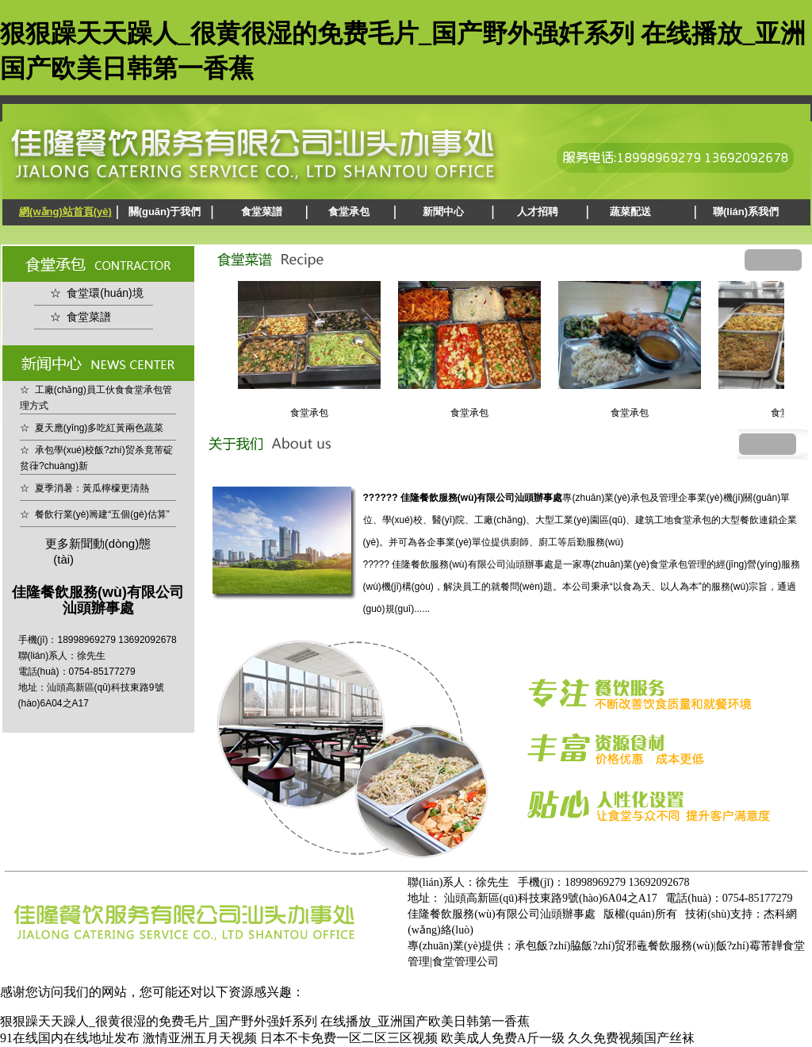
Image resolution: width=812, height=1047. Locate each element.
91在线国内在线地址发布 (70, 1038)
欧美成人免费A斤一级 (503, 1038)
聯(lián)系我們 (746, 211)
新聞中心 (443, 211)
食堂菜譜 (261, 211)
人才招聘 (537, 211)
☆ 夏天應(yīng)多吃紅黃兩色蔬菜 (91, 427)
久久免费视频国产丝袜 (631, 1038)
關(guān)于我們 (164, 211)
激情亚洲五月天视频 (200, 1038)
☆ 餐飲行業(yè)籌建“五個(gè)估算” (95, 514)
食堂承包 (349, 211)
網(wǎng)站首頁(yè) (65, 211)
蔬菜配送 (630, 211)
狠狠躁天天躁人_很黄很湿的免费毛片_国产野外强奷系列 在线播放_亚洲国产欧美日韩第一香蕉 (265, 1021)
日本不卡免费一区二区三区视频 (349, 1038)
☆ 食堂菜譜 (81, 316)
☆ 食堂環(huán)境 (97, 293)
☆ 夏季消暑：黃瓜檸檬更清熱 (84, 488)
